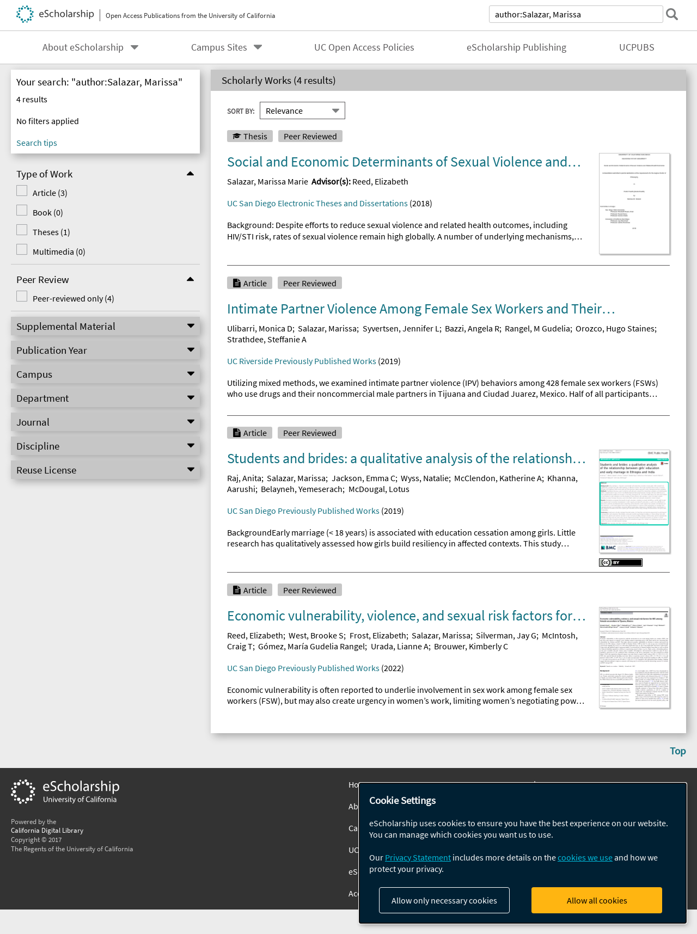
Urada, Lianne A (400, 646)
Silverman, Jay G (506, 635)
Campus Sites (219, 47)
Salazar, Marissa (327, 328)
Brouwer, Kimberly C (471, 646)
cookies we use (585, 857)
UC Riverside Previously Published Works (301, 360)
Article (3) (50, 192)
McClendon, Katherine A (498, 477)
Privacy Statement (418, 857)
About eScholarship (83, 47)
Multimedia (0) (59, 251)
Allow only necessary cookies (444, 900)
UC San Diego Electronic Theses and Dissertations (317, 203)
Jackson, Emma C (363, 477)
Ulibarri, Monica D (259, 328)
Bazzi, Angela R (472, 328)
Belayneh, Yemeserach (302, 488)
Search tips (36, 142)
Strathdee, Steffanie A (267, 339)
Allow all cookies (597, 900)
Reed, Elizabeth (380, 181)
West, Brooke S (316, 635)
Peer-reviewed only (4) (73, 298)
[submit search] (672, 14)
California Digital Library (47, 830)
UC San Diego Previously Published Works (303, 510)
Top (678, 750)
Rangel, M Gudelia (537, 328)
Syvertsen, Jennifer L (401, 328)
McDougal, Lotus (378, 488)
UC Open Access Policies (364, 47)
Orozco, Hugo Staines (615, 328)
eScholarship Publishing (516, 47)
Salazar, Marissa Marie (267, 181)
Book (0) (48, 212)
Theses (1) (51, 231)
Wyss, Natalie (425, 477)
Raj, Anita (244, 477)
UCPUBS (637, 47)
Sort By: (240, 111)
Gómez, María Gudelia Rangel (311, 646)
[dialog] (522, 853)
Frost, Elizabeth (378, 635)
